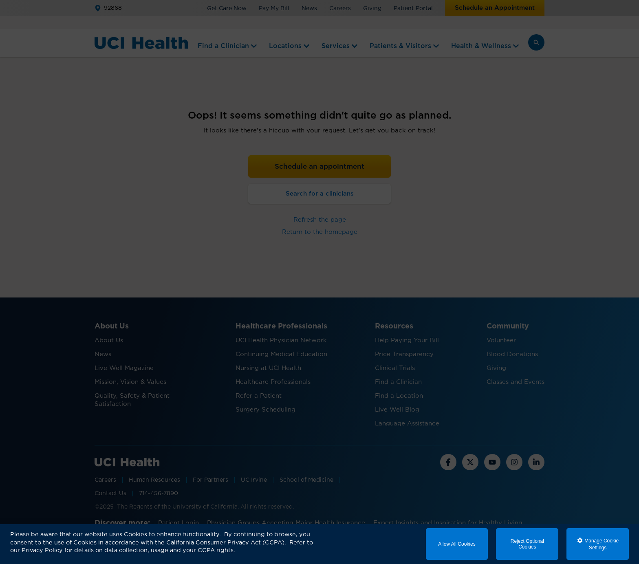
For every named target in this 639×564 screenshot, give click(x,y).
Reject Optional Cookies (527, 544)
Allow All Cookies (456, 544)
